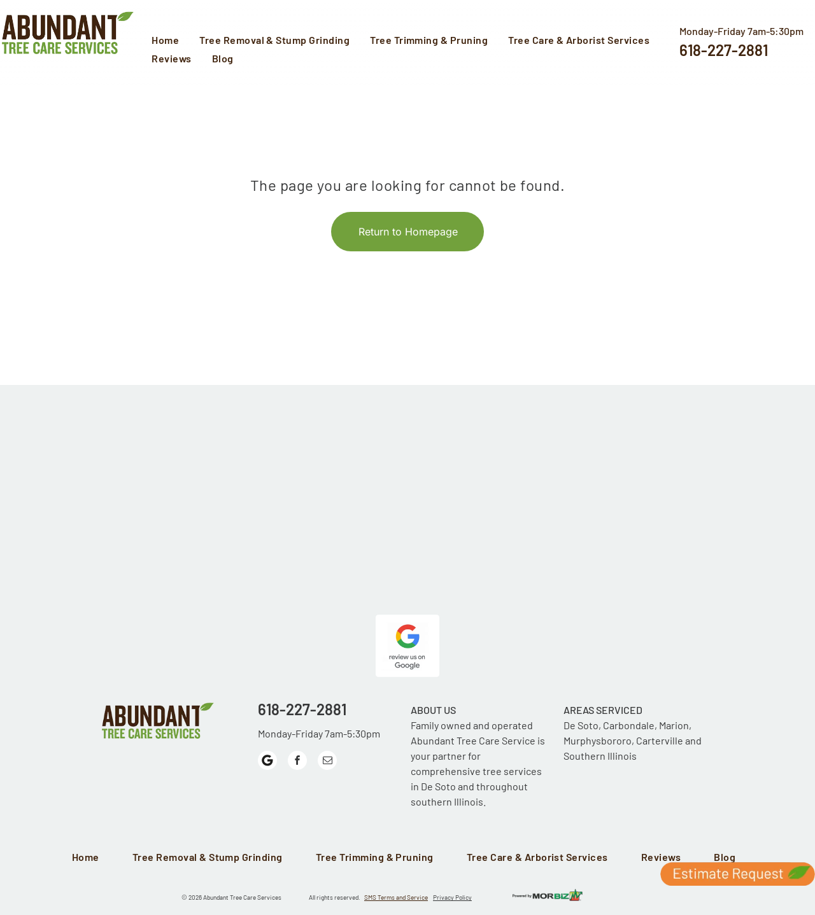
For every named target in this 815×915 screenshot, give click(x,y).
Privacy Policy (452, 897)
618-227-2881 (723, 50)
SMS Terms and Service (396, 897)
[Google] (267, 762)
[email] (327, 762)
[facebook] (297, 762)
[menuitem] (169, 41)
